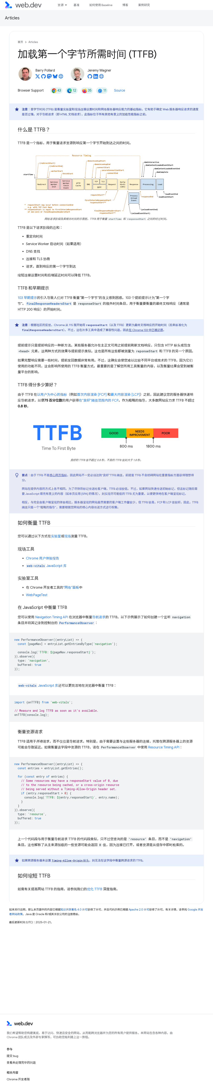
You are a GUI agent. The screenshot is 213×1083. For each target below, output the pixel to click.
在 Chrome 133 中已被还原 (146, 330)
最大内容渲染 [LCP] (125, 395)
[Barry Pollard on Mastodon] (49, 77)
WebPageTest (36, 595)
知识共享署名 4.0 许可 (74, 909)
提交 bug (12, 1056)
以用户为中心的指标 (52, 395)
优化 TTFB (94, 889)
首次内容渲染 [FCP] (91, 395)
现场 (67, 536)
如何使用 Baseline (100, 5)
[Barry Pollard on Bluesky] (55, 77)
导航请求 (98, 617)
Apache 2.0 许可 (139, 909)
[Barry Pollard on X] (37, 77)
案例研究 (144, 5)
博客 (125, 5)
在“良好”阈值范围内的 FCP (99, 400)
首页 (20, 42)
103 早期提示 (27, 298)
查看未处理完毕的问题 (21, 1062)
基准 (76, 5)
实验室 (56, 536)
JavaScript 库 (46, 566)
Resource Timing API (163, 747)
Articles (12, 18)
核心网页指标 (58, 475)
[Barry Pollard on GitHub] (43, 77)
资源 (60, 5)
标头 (70, 860)
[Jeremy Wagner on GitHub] (90, 77)
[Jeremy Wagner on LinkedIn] (95, 77)
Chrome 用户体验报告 (42, 558)
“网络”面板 (71, 588)
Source (119, 90)
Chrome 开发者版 (18, 1079)
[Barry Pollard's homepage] (61, 77)
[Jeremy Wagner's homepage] (101, 77)
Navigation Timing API (51, 617)
